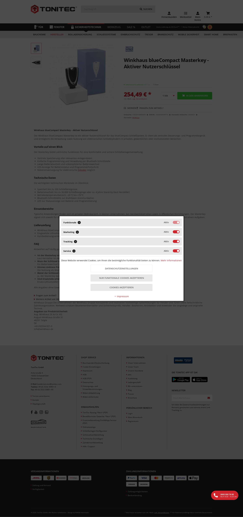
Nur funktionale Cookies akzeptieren (121, 278)
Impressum (121, 296)
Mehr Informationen (171, 260)
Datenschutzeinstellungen (121, 268)
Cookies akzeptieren (122, 287)
